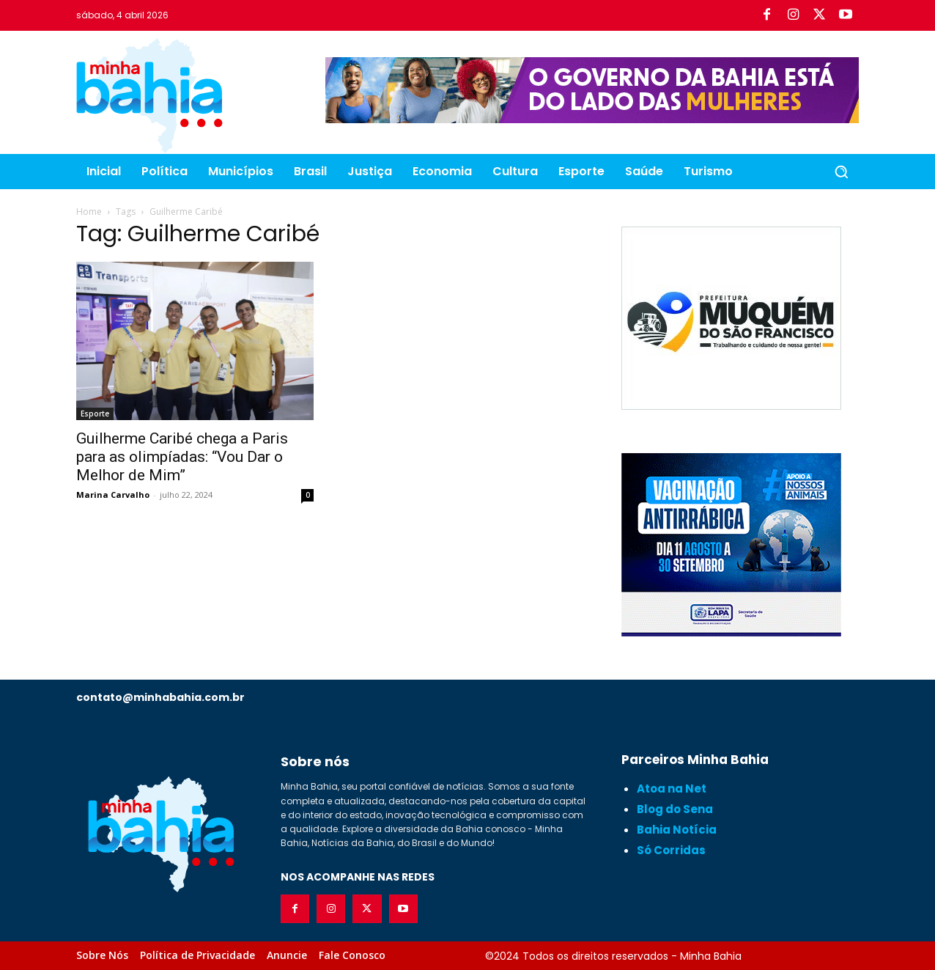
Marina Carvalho (112, 494)
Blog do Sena (675, 809)
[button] (841, 171)
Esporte (95, 413)
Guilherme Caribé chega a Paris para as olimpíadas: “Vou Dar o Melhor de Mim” (182, 457)
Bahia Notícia (677, 829)
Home (89, 211)
